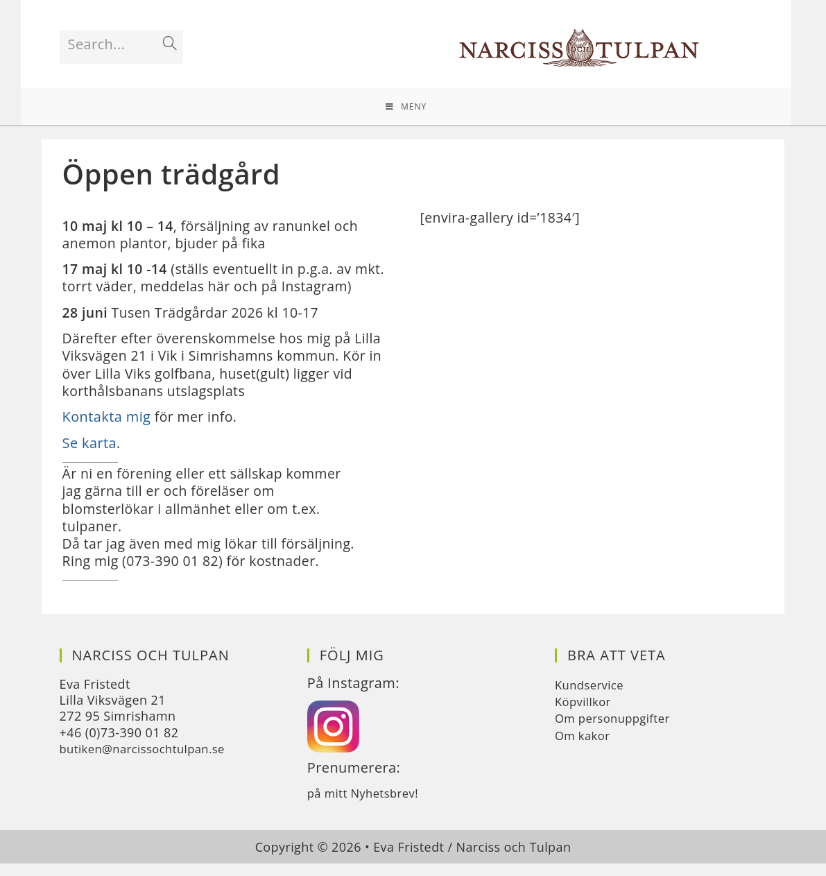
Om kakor (584, 747)
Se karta (89, 452)
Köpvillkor (585, 713)
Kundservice (592, 697)
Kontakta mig (106, 426)
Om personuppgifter (617, 730)
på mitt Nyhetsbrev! (367, 805)
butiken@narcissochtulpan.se (149, 761)
